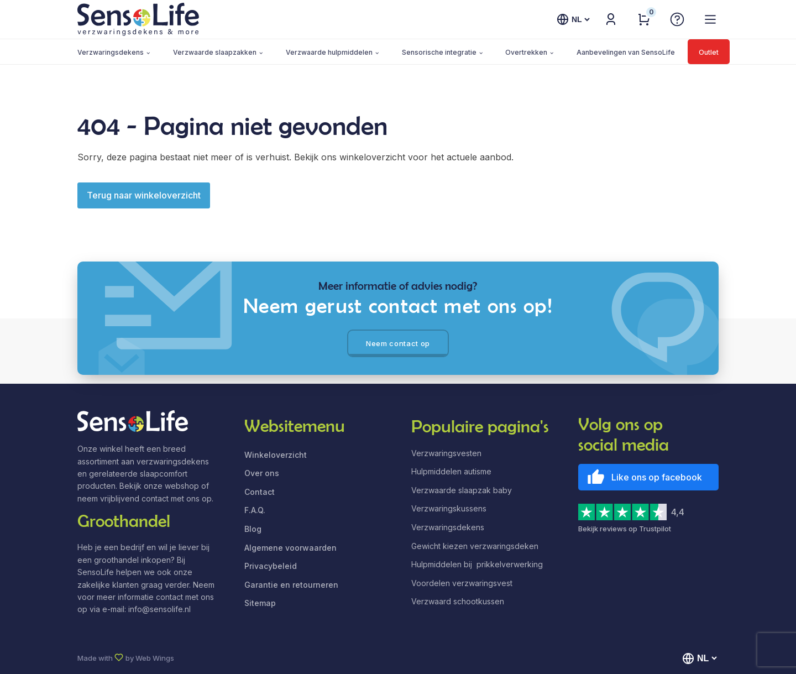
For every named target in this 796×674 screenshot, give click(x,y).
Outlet (709, 52)
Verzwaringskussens (448, 508)
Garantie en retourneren (291, 584)
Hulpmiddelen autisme (451, 471)
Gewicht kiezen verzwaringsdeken (474, 546)
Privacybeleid (270, 566)
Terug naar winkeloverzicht (144, 195)
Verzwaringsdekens (110, 52)
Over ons (261, 473)
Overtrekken (526, 52)
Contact (259, 492)
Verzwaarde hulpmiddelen (329, 52)
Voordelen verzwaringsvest (461, 583)
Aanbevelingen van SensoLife (626, 52)
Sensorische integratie (439, 52)
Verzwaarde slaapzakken (214, 52)
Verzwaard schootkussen (457, 601)
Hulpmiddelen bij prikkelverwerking (477, 564)
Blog (252, 529)
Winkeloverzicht (275, 454)
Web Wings (154, 658)
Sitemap (260, 603)
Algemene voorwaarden (290, 547)
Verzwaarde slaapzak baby (461, 490)
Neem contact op (398, 343)
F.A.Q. (254, 510)
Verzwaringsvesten (446, 453)
